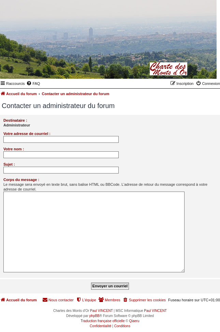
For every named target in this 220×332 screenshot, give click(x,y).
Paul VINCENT (101, 311)
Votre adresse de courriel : (26, 134)
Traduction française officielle (103, 321)
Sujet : (9, 164)
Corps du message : (21, 180)
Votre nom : (13, 149)
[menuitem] (33, 83)
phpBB (94, 316)
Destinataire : (15, 120)
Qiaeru (134, 321)
